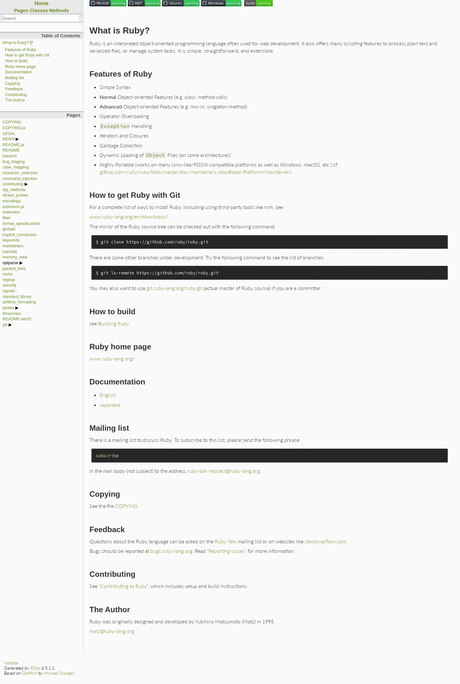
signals (9, 291)
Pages (21, 10)
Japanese (110, 405)
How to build (16, 61)
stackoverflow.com (325, 541)
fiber (7, 218)
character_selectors (20, 173)
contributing (13, 184)
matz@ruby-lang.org (111, 631)
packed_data (14, 268)
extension (11, 212)
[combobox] (41, 18)
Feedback (14, 89)
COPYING (12, 122)
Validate (11, 662)
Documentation (18, 72)
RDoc (35, 668)
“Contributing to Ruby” (123, 586)
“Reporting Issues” (226, 551)
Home (41, 3)
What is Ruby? (16, 43)
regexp (9, 280)
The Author (15, 100)
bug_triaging (14, 162)
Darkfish (29, 673)
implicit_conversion (19, 235)
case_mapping (16, 167)
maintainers (13, 246)
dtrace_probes (15, 195)
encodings (12, 201)
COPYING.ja (14, 128)
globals (9, 229)
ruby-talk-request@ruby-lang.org (223, 471)
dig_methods (14, 190)
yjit (5, 325)
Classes (39, 10)
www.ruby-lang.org (110, 358)
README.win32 (17, 319)
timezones (12, 313)
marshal (10, 251)
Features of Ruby (20, 50)
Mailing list (14, 78)
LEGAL (9, 133)
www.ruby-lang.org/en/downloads (127, 216)
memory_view (15, 257)
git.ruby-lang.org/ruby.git (174, 288)
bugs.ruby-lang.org (171, 551)
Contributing (16, 95)
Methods (59, 10)
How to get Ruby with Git (27, 55)
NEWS (9, 139)
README (11, 150)
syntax (8, 308)
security (9, 285)
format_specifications (21, 223)
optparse (10, 263)
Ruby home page (20, 66)
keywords (11, 240)
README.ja (13, 145)
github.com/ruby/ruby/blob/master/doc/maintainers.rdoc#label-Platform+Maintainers (196, 172)
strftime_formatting (19, 302)
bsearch (10, 156)
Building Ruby (113, 323)
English (108, 395)
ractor (8, 274)
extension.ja (13, 206)
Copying (12, 83)
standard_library (17, 296)
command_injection (20, 178)
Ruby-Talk (225, 541)
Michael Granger (59, 673)
